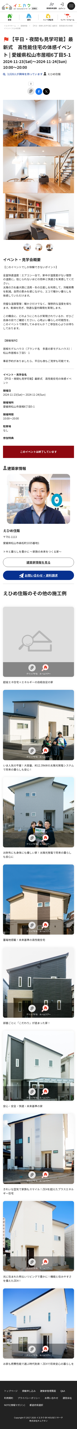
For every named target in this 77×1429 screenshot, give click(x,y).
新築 (9, 20)
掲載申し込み (29, 1390)
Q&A (62, 1390)
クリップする (32, 669)
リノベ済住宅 (48, 20)
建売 (29, 20)
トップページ (11, 1390)
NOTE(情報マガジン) (14, 1405)
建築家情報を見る (38, 562)
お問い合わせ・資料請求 (41, 575)
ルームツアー (45, 669)
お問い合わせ (51, 1397)
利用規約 (8, 1397)
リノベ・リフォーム (67, 20)
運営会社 (67, 1397)
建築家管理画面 (48, 1390)
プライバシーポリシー (29, 1397)
